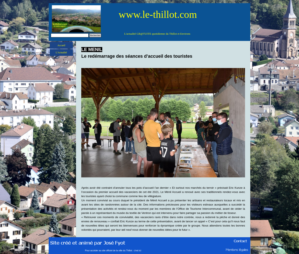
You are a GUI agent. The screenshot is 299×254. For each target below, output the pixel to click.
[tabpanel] (163, 53)
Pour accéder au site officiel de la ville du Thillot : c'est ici (113, 250)
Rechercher (95, 35)
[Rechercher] (70, 35)
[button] (163, 67)
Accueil (61, 45)
